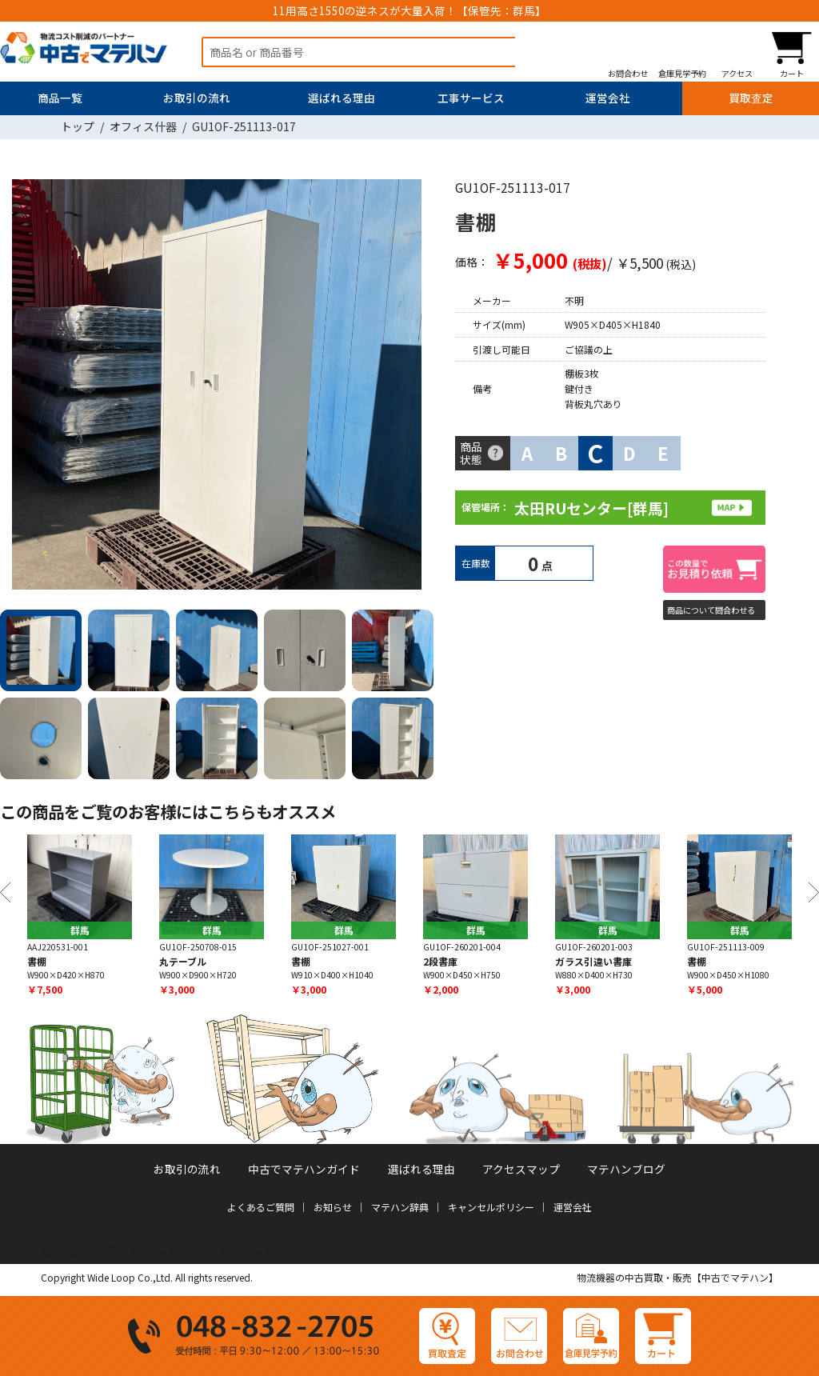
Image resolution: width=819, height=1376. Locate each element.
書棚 (36, 961)
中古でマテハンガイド (304, 1169)
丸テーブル (182, 961)
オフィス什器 (143, 126)
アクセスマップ (521, 1169)
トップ (77, 126)
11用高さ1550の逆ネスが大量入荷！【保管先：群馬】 (409, 10)
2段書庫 (440, 961)
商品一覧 (60, 98)
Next (415, 387)
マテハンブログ (626, 1169)
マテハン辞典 (400, 1207)
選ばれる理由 (341, 98)
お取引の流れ (196, 98)
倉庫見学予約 (682, 72)
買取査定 (751, 98)
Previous (5, 892)
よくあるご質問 (260, 1207)
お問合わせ (628, 72)
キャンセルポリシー (491, 1207)
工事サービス (471, 98)
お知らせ (333, 1207)
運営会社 (607, 98)
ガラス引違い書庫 (593, 961)
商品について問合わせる (711, 610)
